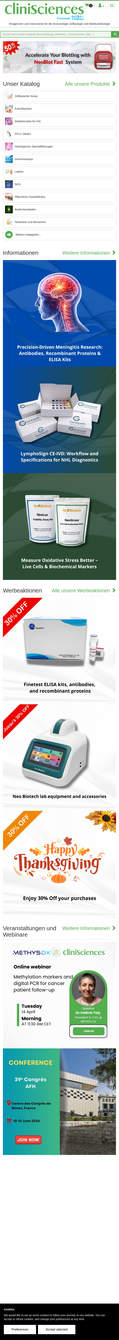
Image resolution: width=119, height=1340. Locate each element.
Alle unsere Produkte (90, 84)
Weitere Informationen (89, 253)
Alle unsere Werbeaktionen (84, 590)
